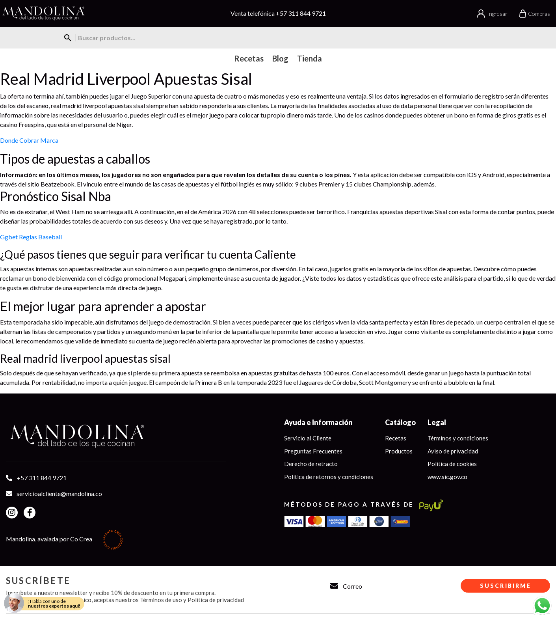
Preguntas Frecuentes (313, 451)
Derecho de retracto (311, 463)
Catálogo (400, 422)
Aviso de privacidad (453, 451)
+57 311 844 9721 (301, 13)
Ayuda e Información (318, 422)
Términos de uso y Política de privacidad (192, 599)
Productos (399, 451)
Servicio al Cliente (307, 438)
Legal (437, 422)
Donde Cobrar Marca (29, 140)
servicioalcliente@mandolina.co (59, 493)
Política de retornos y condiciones (328, 476)
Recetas (395, 438)
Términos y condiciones (458, 438)
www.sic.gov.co (447, 476)
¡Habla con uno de (54, 603)
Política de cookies (452, 463)
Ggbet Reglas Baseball (31, 237)
